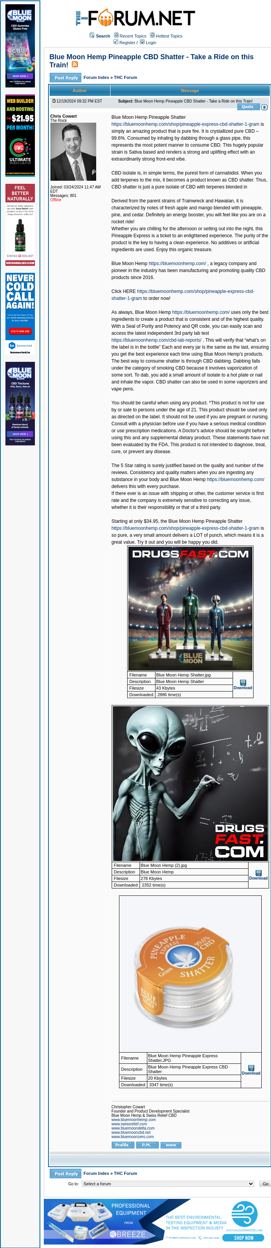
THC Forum (125, 77)
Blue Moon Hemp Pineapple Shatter (149, 117)
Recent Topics (133, 36)
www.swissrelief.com (129, 1124)
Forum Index (97, 77)
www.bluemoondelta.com (133, 1128)
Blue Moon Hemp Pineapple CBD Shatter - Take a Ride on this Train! (194, 101)
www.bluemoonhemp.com (134, 1120)
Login (148, 42)
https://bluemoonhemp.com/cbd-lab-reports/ (157, 340)
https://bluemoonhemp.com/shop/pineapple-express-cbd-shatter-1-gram (186, 124)
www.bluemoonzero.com (133, 1137)
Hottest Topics (169, 36)
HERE (129, 291)
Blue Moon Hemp (130, 263)
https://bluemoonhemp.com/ (177, 263)
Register (124, 42)
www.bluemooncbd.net (131, 1132)
